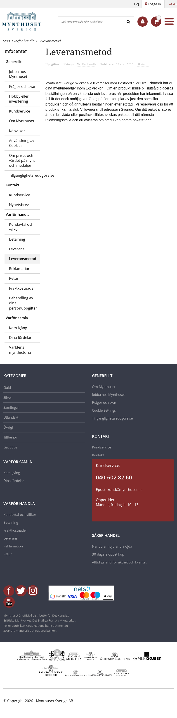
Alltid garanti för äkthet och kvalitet (119, 562)
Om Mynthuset (21, 120)
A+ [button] (175, 4)
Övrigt (8, 427)
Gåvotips (10, 447)
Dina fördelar (20, 337)
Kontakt (12, 185)
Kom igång (18, 327)
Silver (7, 397)
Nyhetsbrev (19, 204)
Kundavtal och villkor (21, 227)
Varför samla (17, 317)
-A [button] (170, 4)
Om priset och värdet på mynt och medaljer (22, 160)
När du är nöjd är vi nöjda (112, 546)
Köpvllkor (17, 130)
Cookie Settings (104, 410)
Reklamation (19, 268)
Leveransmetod (22, 258)
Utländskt (10, 417)
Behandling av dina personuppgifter (23, 303)
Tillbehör (10, 437)
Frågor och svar (22, 86)
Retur (14, 278)
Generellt (13, 61)
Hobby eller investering (19, 99)
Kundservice (19, 111)
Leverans (16, 248)
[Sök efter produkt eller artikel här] (91, 22)
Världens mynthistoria (20, 350)
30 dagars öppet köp (108, 554)
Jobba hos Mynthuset (18, 74)
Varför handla (17, 214)
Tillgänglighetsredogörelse (24, 175)
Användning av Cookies (21, 143)
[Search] (129, 22)
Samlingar (11, 407)
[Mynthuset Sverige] (24, 21)
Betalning (17, 239)
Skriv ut (143, 64)
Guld (7, 387)
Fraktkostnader (22, 288)
